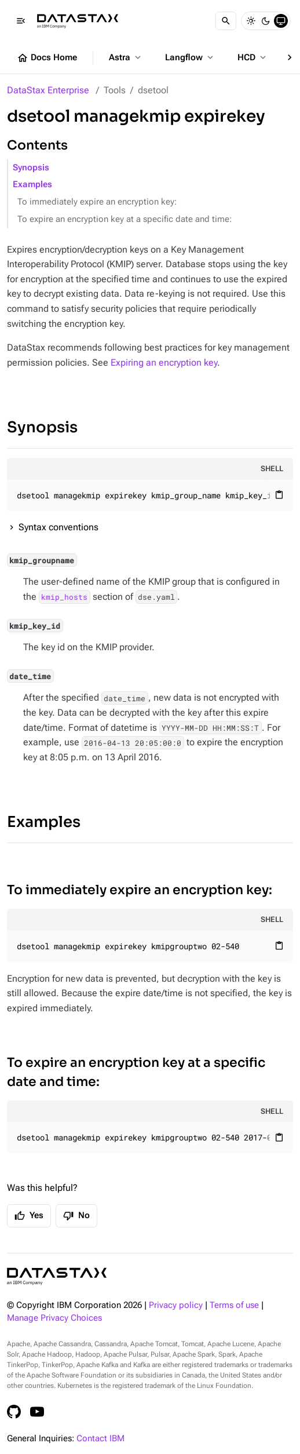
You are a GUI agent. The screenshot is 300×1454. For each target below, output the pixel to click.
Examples (32, 185)
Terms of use (234, 1305)
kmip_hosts (64, 597)
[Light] (251, 21)
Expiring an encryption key (164, 362)
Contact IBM (100, 1439)
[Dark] (266, 21)
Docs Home (47, 58)
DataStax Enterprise (48, 90)
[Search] (225, 21)
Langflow (190, 57)
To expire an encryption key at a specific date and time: (124, 219)
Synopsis (31, 168)
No (76, 1216)
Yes (28, 1216)
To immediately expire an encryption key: (97, 202)
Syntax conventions (58, 527)
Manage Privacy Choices (54, 1318)
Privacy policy (176, 1305)
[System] (281, 21)
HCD (252, 57)
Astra (126, 57)
